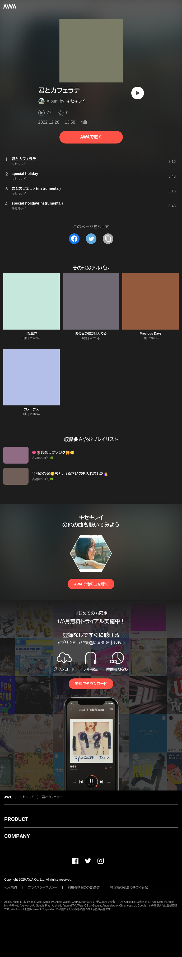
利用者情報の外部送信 (84, 887)
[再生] (137, 93)
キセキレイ (75, 101)
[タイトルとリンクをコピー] (108, 238)
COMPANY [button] (17, 836)
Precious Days (151, 333)
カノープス (31, 409)
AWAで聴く (91, 137)
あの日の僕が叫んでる (91, 333)
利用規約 (10, 887)
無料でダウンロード (91, 684)
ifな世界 (31, 333)
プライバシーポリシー (42, 887)
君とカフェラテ (52, 797)
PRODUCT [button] (16, 819)
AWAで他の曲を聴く (91, 584)
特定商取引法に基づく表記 (129, 887)
